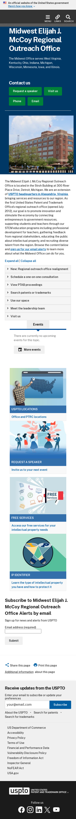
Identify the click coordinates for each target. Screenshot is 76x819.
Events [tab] (38, 324)
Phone (17, 101)
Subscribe (60, 704)
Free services (22, 517)
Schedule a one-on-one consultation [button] (32, 277)
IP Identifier (20, 575)
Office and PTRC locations (29, 416)
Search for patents (46, 712)
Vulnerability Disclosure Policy (26, 753)
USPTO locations (24, 409)
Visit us (53, 91)
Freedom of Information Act (25, 758)
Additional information (19, 672)
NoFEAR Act (15, 768)
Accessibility (15, 732)
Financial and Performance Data (28, 748)
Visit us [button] (13, 316)
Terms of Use (15, 742)
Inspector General (19, 763)
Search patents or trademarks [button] (29, 292)
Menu (48, 19)
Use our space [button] (18, 300)
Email (35, 101)
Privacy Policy (16, 737)
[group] (38, 269)
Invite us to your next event (29, 469)
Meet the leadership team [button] (26, 308)
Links (57, 19)
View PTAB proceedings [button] (24, 284)
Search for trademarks (19, 716)
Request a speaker (25, 91)
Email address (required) (23, 629)
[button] (17, 666)
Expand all (12, 261)
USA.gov (13, 773)
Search (68, 19)
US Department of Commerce (26, 727)
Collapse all (28, 261)
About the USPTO (16, 712)
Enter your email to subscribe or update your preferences (33, 697)
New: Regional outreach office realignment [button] (37, 269)
